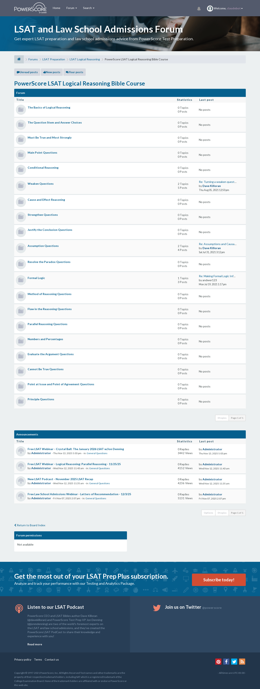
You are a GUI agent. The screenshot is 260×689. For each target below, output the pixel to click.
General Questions (97, 453)
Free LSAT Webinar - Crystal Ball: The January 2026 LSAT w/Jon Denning (76, 449)
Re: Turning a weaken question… (219, 181)
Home (56, 8)
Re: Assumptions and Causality (218, 244)
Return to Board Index (29, 525)
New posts (51, 72)
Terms (38, 659)
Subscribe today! (218, 579)
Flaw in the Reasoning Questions (50, 309)
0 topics (222, 417)
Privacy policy (22, 659)
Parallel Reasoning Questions (47, 324)
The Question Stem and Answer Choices (55, 122)
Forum (71, 8)
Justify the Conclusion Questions (50, 229)
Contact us (52, 659)
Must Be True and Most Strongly (50, 137)
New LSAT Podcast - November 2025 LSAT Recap (60, 479)
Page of (237, 417)
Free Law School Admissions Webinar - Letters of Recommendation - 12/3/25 (79, 494)
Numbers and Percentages (45, 339)
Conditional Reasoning (43, 167)
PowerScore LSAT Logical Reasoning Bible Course (79, 83)
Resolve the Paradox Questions (49, 262)
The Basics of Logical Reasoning (49, 107)
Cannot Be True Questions (46, 369)
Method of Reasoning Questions (50, 294)
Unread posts (27, 72)
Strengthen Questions (43, 214)
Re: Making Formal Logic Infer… (218, 276)
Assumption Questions (43, 245)
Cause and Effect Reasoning (46, 199)
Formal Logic (36, 278)
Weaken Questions (41, 183)
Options (208, 512)
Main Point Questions (42, 152)
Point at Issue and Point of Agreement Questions (61, 384)
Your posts (74, 72)
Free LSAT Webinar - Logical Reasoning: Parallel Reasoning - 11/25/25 (74, 464)
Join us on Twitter (193, 607)
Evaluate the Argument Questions (51, 354)
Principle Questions (41, 399)
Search (88, 8)
